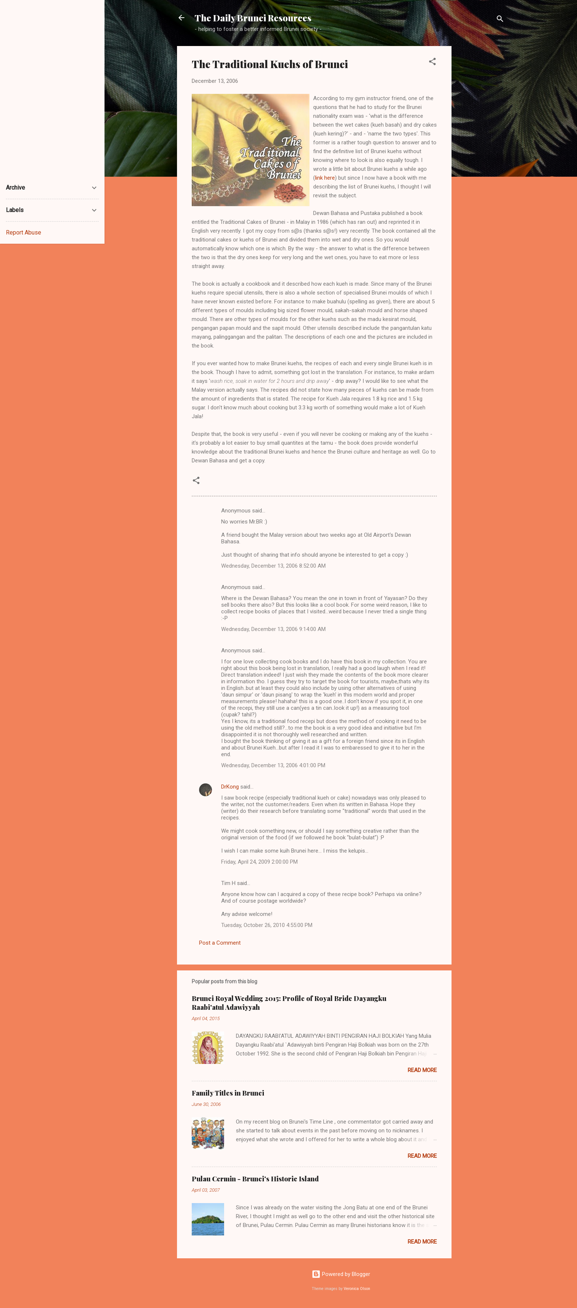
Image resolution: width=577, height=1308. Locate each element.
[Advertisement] (481, 156)
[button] (432, 62)
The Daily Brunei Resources (253, 18)
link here (325, 177)
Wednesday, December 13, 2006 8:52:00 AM (273, 566)
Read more (422, 1070)
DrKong (230, 786)
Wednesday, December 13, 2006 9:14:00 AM (273, 629)
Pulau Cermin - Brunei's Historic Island (255, 1178)
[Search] (500, 20)
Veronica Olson (357, 1288)
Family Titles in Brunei (228, 1093)
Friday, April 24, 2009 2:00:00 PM (259, 862)
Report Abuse (23, 232)
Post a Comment (220, 942)
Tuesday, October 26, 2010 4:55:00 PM (266, 925)
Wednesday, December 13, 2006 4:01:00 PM (273, 765)
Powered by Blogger (341, 1274)
